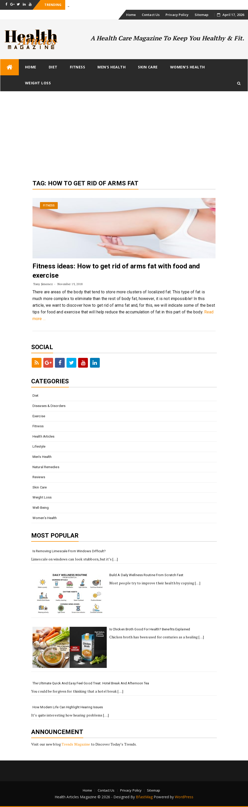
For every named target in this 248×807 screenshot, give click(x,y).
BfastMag (144, 796)
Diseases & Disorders (48, 406)
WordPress (184, 796)
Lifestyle (38, 446)
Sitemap (202, 14)
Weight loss (38, 82)
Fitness (77, 67)
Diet (53, 67)
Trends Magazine (76, 744)
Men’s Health (111, 67)
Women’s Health (187, 67)
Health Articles (43, 436)
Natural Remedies (45, 467)
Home (131, 14)
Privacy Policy (177, 14)
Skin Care (148, 67)
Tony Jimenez (43, 284)
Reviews (38, 477)
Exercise (38, 416)
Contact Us (151, 14)
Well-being (40, 508)
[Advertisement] (124, 130)
